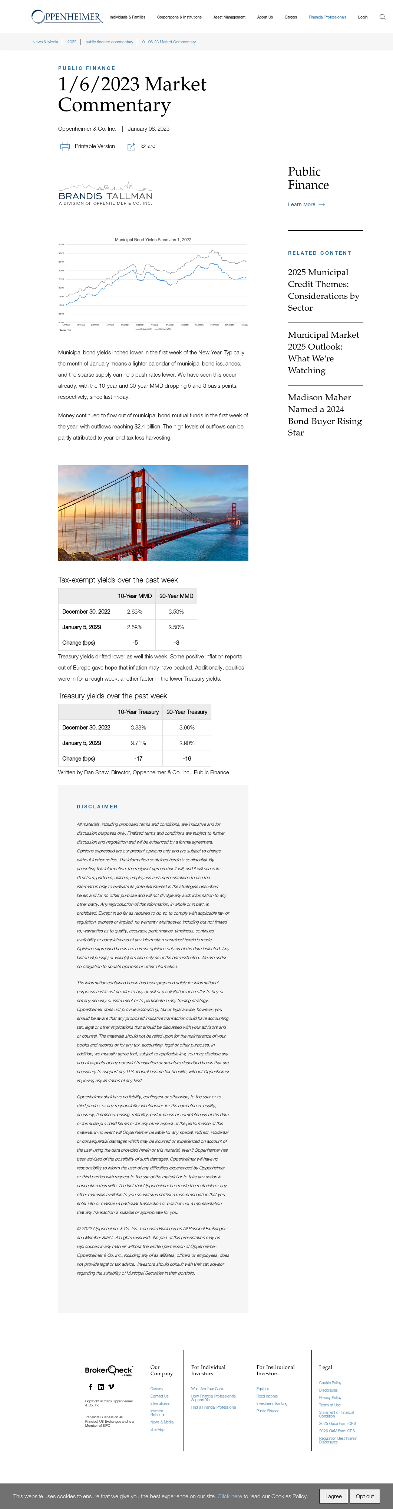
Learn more (306, 203)
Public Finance (268, 1410)
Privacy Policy (330, 1396)
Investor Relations (158, 1411)
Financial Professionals (327, 16)
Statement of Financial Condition (336, 1412)
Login (363, 16)
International (160, 1402)
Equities (263, 1387)
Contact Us (160, 1395)
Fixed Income (267, 1395)
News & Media (162, 1421)
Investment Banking (272, 1402)
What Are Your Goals (207, 1387)
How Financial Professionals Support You (213, 1397)
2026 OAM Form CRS (337, 1429)
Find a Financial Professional (213, 1406)
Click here (230, 1496)
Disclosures (328, 1389)
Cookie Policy (330, 1381)
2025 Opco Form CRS (337, 1422)
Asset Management (229, 16)
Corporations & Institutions (179, 16)
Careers (291, 16)
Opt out (365, 1496)
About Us (265, 16)
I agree (334, 1496)
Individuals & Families (127, 16)
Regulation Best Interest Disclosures (338, 1438)
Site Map (158, 1428)
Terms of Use (330, 1403)
